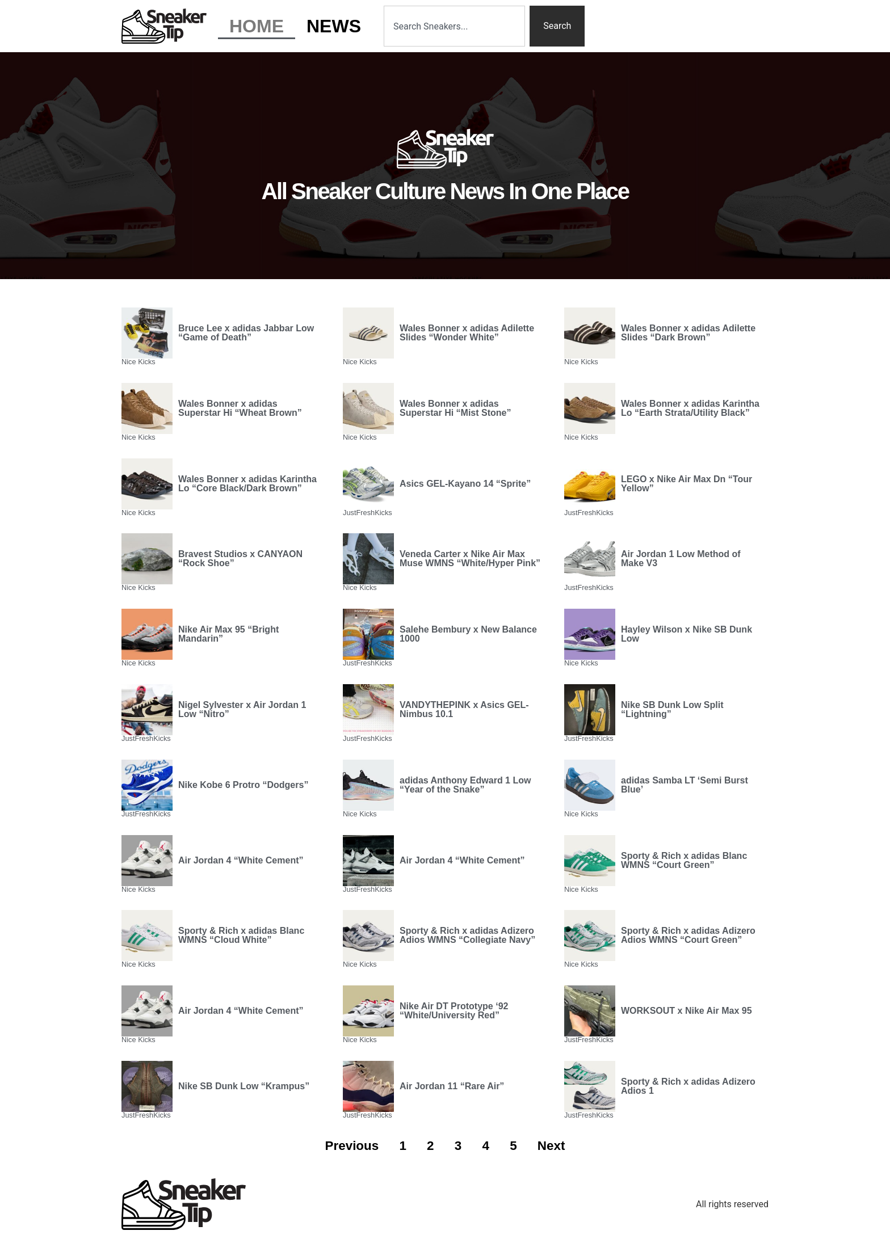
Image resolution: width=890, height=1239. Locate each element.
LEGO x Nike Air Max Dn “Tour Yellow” (686, 483)
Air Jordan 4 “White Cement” (240, 860)
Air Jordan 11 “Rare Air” (452, 1086)
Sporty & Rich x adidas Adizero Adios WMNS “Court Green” (688, 935)
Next (551, 1146)
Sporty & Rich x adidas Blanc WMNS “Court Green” (684, 860)
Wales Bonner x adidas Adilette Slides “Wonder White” (467, 332)
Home (256, 26)
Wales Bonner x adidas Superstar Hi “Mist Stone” (455, 408)
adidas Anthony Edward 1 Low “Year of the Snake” (465, 785)
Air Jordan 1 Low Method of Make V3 (681, 558)
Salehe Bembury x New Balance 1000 (468, 634)
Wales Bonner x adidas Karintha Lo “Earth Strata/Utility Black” (690, 408)
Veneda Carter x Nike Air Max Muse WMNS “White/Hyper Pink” (470, 558)
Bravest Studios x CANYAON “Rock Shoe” (240, 558)
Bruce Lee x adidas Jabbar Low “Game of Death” (246, 332)
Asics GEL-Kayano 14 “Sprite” (465, 483)
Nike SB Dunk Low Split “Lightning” (672, 709)
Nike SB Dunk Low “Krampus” (243, 1086)
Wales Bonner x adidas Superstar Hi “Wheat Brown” (240, 408)
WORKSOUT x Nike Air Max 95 (686, 1010)
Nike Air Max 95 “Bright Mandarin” (228, 634)
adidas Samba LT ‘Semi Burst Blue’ (684, 785)
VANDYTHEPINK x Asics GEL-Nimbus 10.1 (464, 709)
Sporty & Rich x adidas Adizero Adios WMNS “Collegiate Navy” (467, 935)
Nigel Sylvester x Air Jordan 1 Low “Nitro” (242, 709)
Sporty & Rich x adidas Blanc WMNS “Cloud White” (241, 935)
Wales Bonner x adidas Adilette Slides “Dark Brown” (688, 332)
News (334, 26)
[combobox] (454, 26)
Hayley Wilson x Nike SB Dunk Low (686, 634)
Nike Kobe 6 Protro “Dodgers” (243, 785)
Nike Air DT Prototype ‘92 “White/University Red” (454, 1010)
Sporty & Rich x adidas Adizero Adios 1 (688, 1086)
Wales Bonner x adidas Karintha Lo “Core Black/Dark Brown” (247, 483)
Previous (352, 1146)
